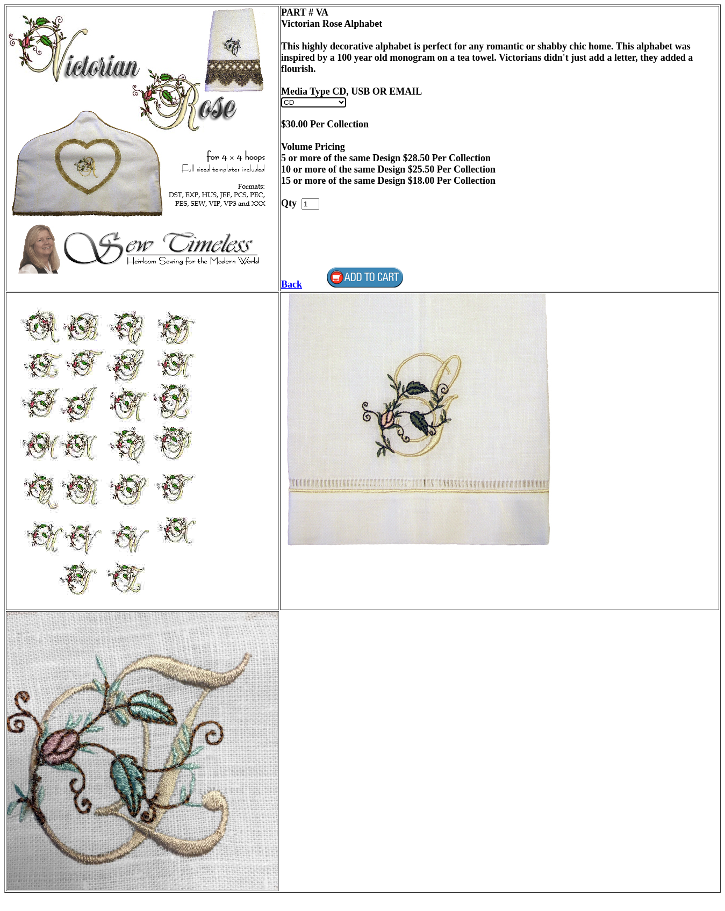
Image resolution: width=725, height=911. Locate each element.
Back (291, 284)
